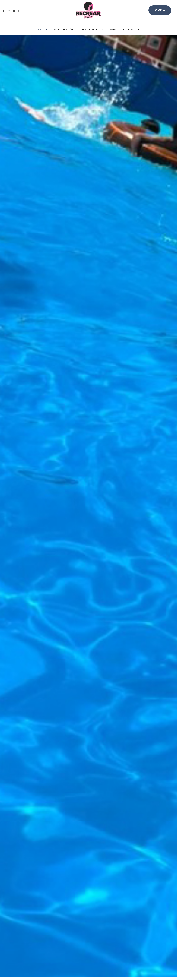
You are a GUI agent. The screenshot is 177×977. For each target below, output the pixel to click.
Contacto (131, 29)
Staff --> (159, 10)
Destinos (88, 29)
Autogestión (64, 29)
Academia (109, 29)
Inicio (42, 29)
